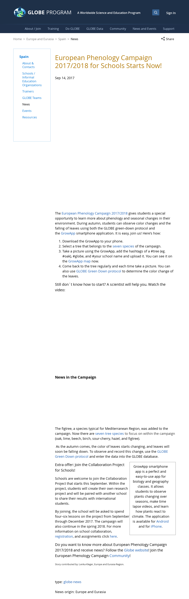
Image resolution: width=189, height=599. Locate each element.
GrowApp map (79, 205)
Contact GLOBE (168, 580)
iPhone (156, 461)
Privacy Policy (148, 580)
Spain (62, 39)
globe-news (72, 517)
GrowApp (68, 178)
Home (17, 39)
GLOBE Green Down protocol (98, 215)
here (113, 471)
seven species (123, 190)
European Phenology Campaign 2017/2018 (95, 158)
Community (119, 490)
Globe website (136, 485)
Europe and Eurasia (40, 39)
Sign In (171, 13)
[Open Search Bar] (155, 12)
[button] (168, 39)
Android (162, 456)
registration (64, 471)
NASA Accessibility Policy (163, 588)
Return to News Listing (72, 537)
